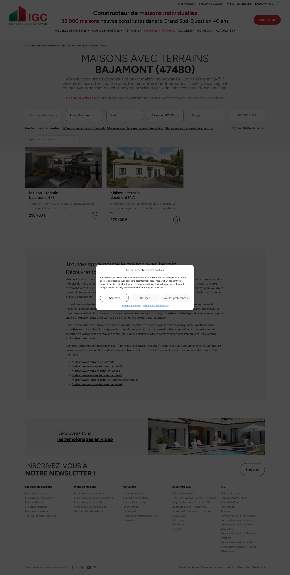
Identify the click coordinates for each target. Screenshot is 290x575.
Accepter (114, 298)
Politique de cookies (131, 305)
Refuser (145, 298)
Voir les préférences (175, 298)
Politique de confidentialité (155, 305)
